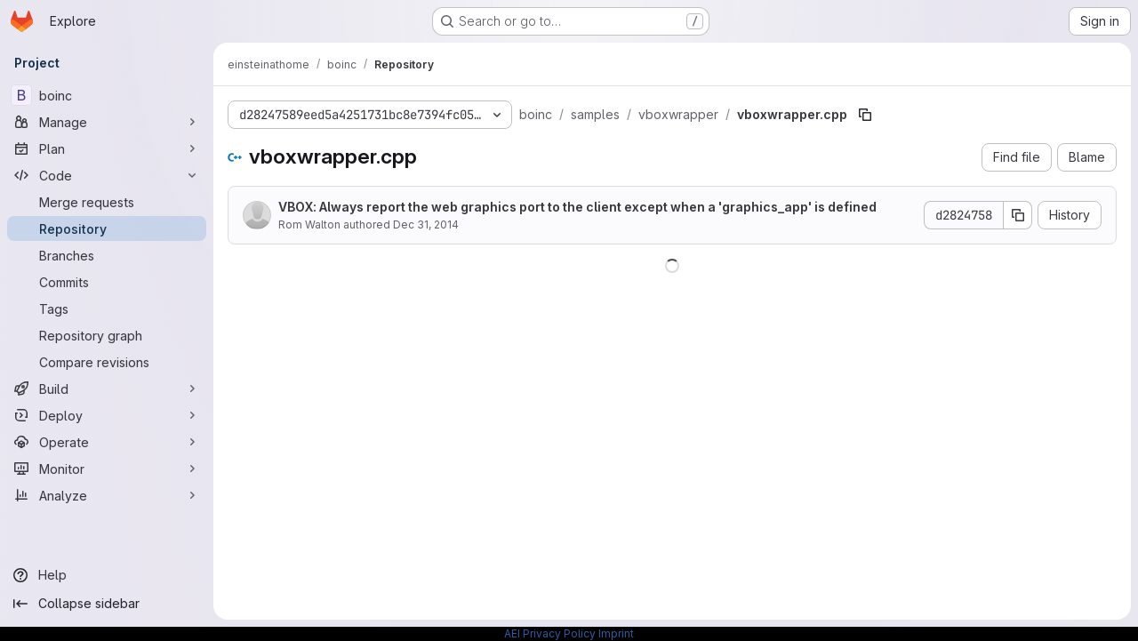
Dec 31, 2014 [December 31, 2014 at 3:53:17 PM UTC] (426, 224)
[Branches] (106, 255)
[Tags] (106, 308)
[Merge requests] (106, 201)
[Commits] (106, 281)
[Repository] (106, 228)
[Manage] (106, 121)
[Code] (106, 175)
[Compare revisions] (106, 361)
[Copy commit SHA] (1018, 215)
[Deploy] (106, 415)
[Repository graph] (106, 335)
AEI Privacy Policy (550, 633)
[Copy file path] (865, 114)
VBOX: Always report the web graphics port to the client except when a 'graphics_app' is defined (577, 206)
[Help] (106, 575)
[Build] (106, 388)
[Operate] (106, 441)
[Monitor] (106, 468)
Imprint (616, 633)
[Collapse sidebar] (106, 603)
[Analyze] (106, 495)
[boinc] (106, 95)
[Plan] (106, 148)
